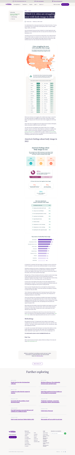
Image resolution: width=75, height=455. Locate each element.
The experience (27, 432)
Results (30, 4)
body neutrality (53, 131)
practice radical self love (29, 131)
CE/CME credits (37, 441)
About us (35, 435)
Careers (35, 437)
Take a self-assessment (58, 1)
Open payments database (46, 446)
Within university (28, 444)
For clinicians (27, 443)
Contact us (36, 438)
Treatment (27, 434)
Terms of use (45, 432)
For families (27, 437)
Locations (35, 434)
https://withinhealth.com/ (32, 341)
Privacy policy (45, 434)
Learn (35, 432)
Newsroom (36, 440)
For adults (26, 440)
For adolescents (28, 438)
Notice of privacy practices (46, 436)
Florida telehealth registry (46, 443)
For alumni (26, 446)
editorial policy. (39, 356)
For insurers (27, 441)
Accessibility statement (45, 441)
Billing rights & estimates (45, 438)
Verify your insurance (40, 1)
